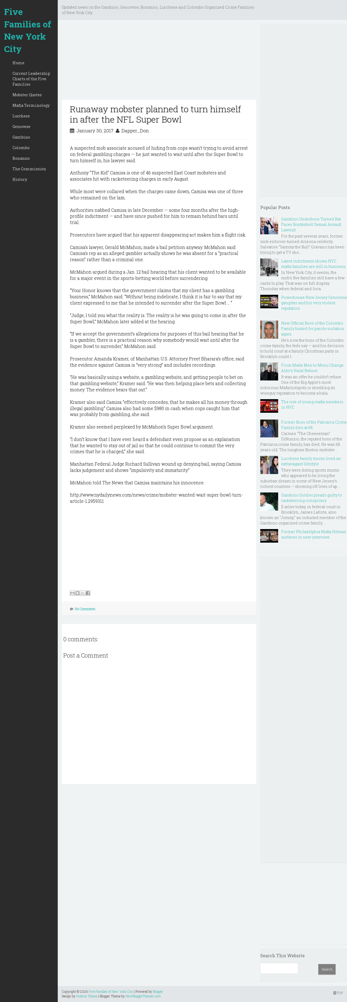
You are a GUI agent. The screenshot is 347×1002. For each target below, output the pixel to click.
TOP (338, 993)
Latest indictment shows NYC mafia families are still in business (313, 263)
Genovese (21, 126)
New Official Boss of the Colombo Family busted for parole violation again (312, 329)
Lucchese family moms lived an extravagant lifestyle (311, 461)
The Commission (29, 168)
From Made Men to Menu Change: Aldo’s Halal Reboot (312, 368)
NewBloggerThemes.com (143, 996)
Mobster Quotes (27, 94)
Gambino (21, 137)
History (19, 179)
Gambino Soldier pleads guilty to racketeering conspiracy (311, 497)
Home (18, 62)
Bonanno (21, 158)
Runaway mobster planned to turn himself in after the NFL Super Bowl (155, 114)
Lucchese (21, 116)
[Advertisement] (159, 62)
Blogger (158, 991)
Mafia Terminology (31, 105)
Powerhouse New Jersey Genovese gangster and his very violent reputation (314, 303)
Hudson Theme (86, 996)
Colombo (21, 147)
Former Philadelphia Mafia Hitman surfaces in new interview (313, 534)
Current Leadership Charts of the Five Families (31, 79)
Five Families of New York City (27, 30)
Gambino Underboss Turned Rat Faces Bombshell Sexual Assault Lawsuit (311, 224)
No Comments (85, 609)
